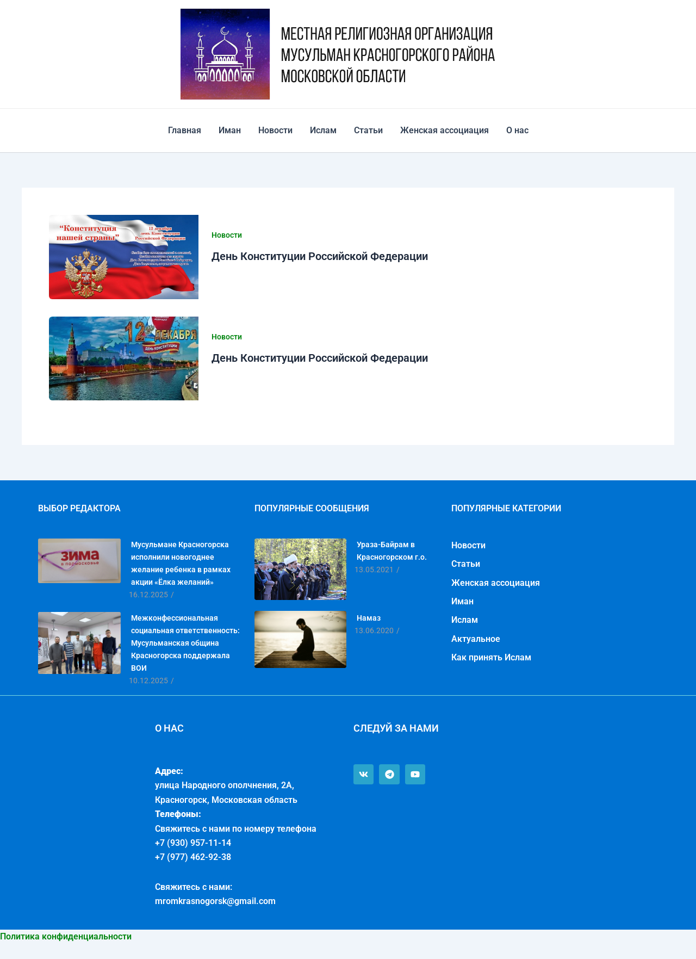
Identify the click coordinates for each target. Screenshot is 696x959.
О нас (517, 130)
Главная (184, 130)
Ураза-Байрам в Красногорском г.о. (392, 550)
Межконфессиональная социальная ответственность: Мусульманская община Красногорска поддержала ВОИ (185, 643)
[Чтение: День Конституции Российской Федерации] (123, 257)
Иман (230, 130)
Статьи (368, 130)
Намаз (369, 618)
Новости (275, 130)
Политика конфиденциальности (66, 936)
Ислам (323, 130)
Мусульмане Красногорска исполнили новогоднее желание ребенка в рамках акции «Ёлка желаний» (181, 563)
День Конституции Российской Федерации (320, 256)
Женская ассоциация (444, 130)
